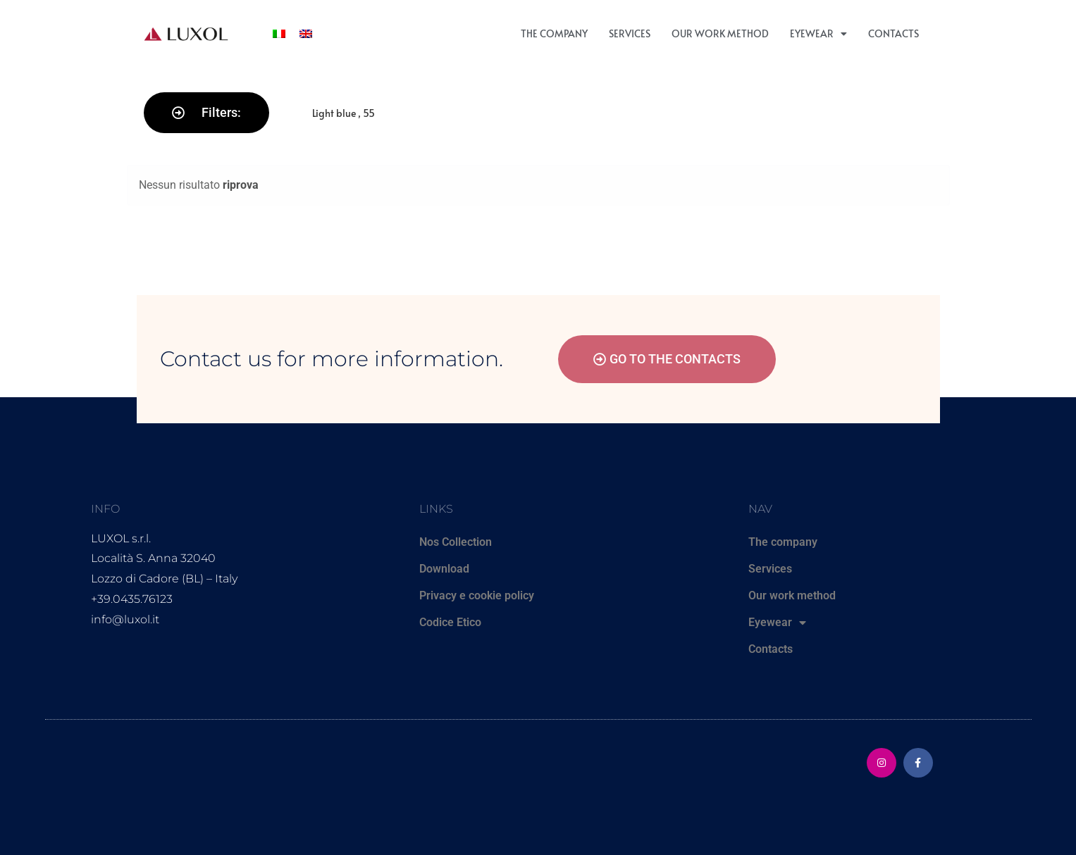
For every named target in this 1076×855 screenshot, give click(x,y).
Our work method (720, 33)
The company (554, 33)
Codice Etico (450, 622)
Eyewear (818, 34)
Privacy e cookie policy (476, 595)
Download (444, 568)
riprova (241, 185)
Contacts (893, 33)
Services (629, 33)
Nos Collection (455, 542)
